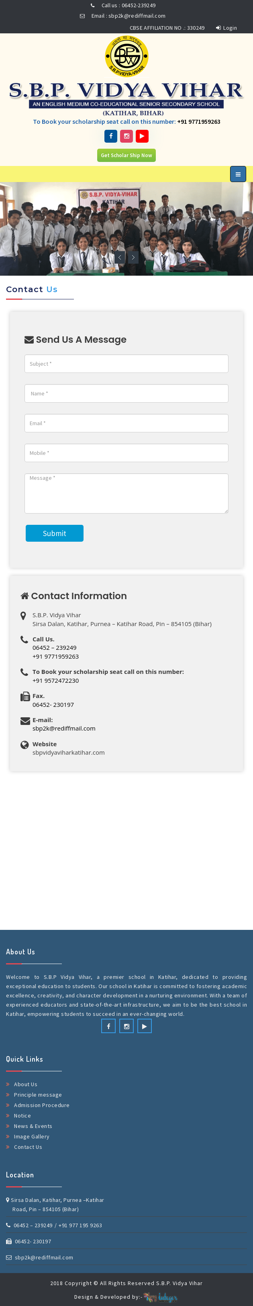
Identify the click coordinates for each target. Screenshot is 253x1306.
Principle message (38, 1094)
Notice (22, 1115)
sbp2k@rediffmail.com (64, 728)
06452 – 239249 (55, 647)
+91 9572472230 (56, 680)
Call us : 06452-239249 (122, 5)
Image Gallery (32, 1136)
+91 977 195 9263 (80, 1225)
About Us (25, 1084)
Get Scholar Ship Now (126, 155)
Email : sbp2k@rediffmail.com (121, 15)
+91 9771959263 (198, 121)
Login (226, 27)
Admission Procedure (42, 1105)
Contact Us (28, 1146)
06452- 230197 (53, 704)
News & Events (33, 1126)
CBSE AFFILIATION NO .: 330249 (167, 27)
